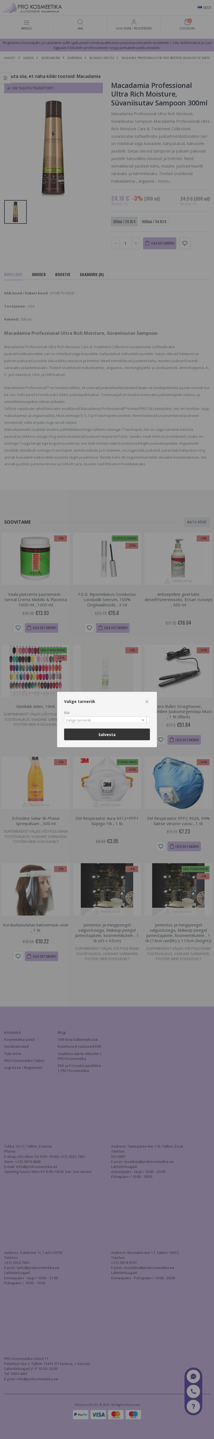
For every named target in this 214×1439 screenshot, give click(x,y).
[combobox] (107, 719)
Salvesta (107, 734)
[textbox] (105, 720)
